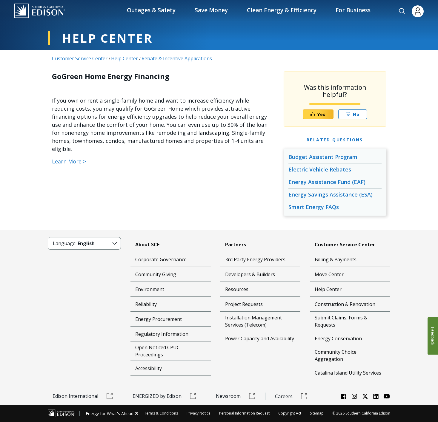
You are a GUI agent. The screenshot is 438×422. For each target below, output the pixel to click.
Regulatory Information (161, 334)
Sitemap (317, 413)
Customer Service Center (79, 58)
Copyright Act (289, 413)
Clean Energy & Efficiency (281, 10)
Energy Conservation (338, 338)
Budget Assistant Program (322, 156)
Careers (291, 396)
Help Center (124, 58)
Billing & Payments (335, 259)
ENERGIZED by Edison (164, 396)
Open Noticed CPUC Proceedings (157, 351)
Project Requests (244, 304)
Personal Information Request (244, 413)
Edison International (83, 396)
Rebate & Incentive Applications (177, 58)
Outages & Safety (151, 10)
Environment (149, 289)
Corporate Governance (161, 259)
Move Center (329, 274)
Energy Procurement (158, 319)
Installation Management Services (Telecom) (253, 321)
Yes (318, 114)
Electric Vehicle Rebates (319, 169)
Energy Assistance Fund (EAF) (326, 182)
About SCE (147, 244)
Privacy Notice (198, 413)
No (352, 114)
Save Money (211, 10)
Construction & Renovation (345, 304)
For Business (353, 10)
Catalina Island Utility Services (348, 373)
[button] (402, 11)
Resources (236, 289)
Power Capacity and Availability (259, 338)
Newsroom (236, 396)
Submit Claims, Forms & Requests (341, 321)
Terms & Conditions (161, 413)
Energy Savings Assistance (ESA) (330, 194)
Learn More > (69, 161)
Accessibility (148, 368)
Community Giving (155, 274)
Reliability (146, 304)
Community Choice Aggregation (335, 355)
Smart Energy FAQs (313, 207)
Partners (235, 244)
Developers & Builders (250, 274)
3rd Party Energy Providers (255, 259)
